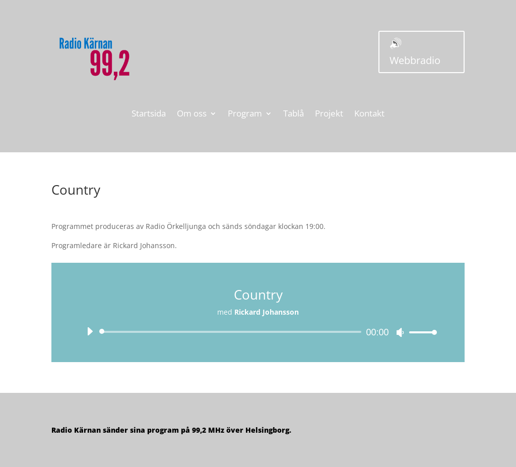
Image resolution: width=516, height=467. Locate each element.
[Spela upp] (90, 331)
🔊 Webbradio (415, 51)
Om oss (192, 114)
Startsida (149, 114)
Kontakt (369, 114)
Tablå (293, 114)
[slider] (232, 332)
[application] (258, 332)
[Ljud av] (400, 332)
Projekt (329, 114)
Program (245, 114)
